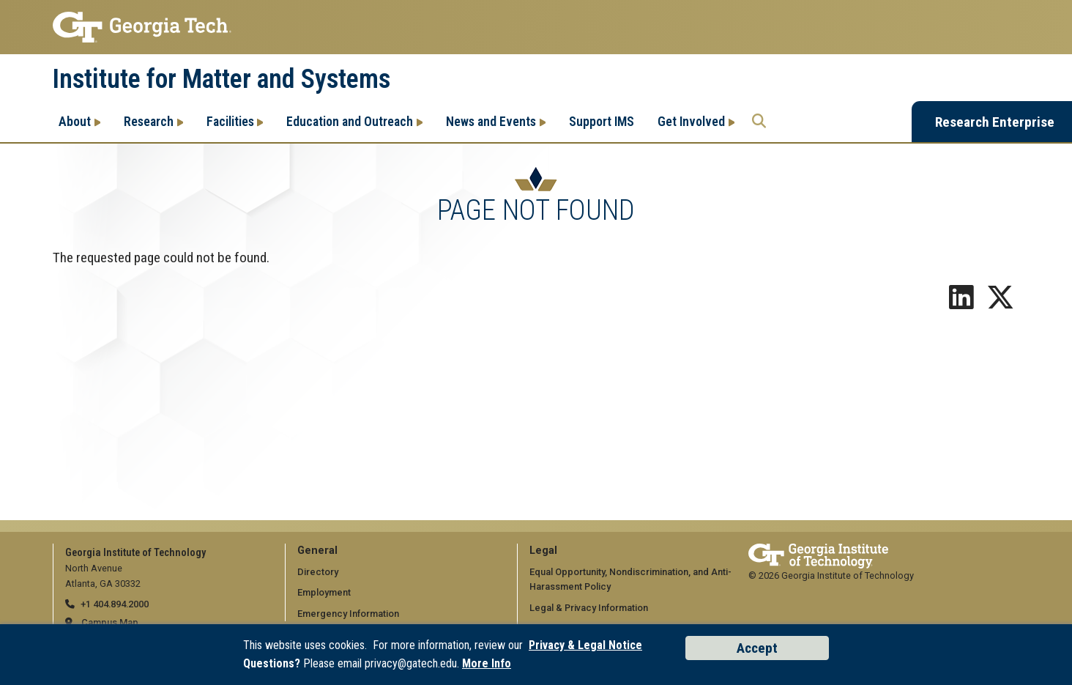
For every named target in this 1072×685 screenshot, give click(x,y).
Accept (757, 648)
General (317, 550)
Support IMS (601, 121)
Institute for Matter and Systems (221, 79)
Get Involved (691, 121)
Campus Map (109, 622)
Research (149, 121)
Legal (543, 550)
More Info (486, 663)
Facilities (230, 121)
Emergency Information (348, 613)
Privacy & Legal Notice (585, 645)
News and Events (491, 121)
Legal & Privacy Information (588, 607)
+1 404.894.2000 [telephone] (115, 604)
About (75, 121)
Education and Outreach (349, 121)
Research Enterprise (994, 122)
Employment (324, 592)
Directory (317, 571)
